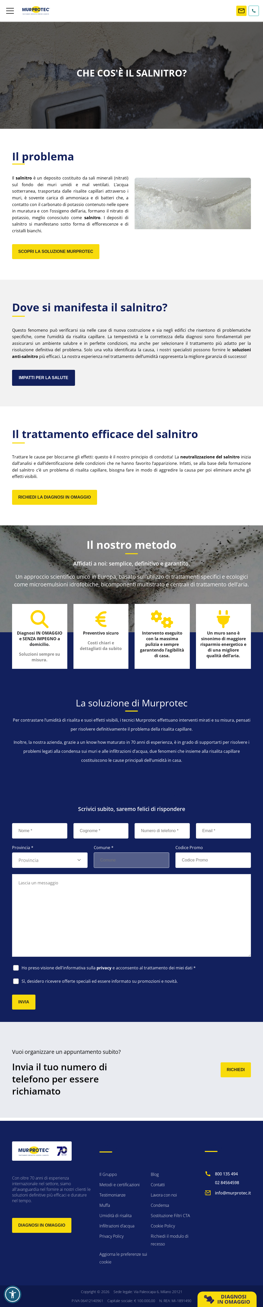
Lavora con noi (164, 1195)
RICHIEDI (236, 1073)
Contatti (158, 1185)
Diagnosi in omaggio (41, 1225)
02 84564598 (227, 1182)
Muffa (104, 1205)
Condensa (160, 1205)
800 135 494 (226, 1174)
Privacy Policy (111, 1236)
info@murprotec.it (233, 1193)
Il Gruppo (108, 1174)
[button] (12, 1294)
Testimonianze (112, 1195)
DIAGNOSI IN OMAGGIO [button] (227, 1299)
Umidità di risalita (115, 1215)
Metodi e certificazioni (119, 1185)
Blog (155, 1174)
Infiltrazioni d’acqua (116, 1226)
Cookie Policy (163, 1226)
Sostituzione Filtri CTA (170, 1215)
